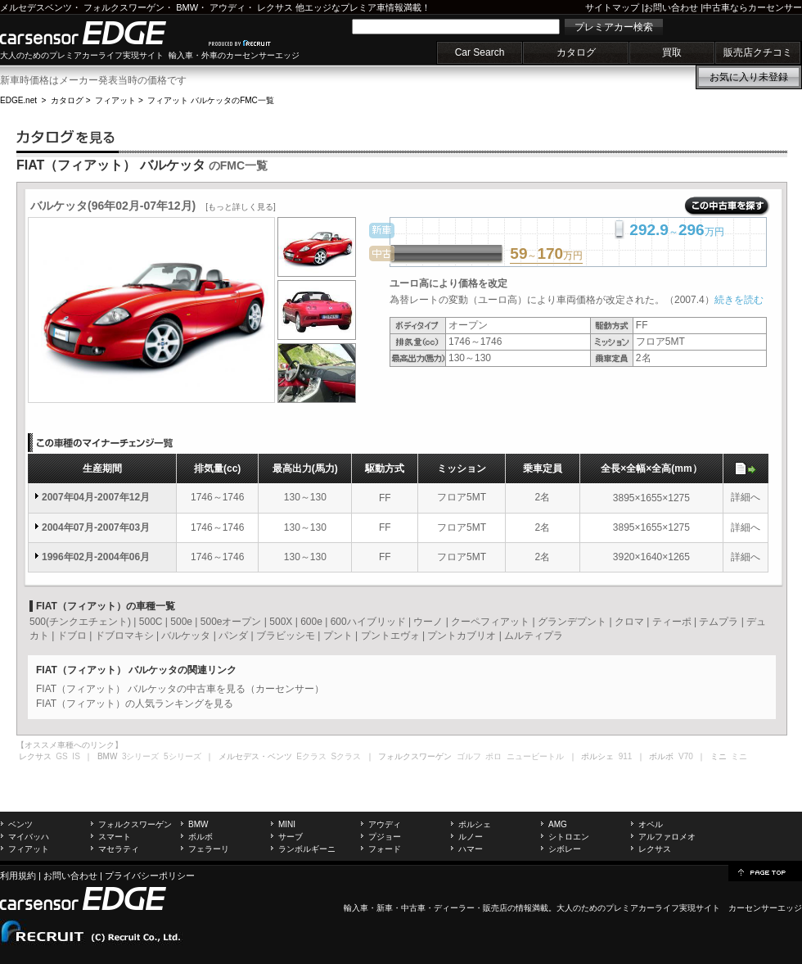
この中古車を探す (727, 206)
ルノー (470, 836)
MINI (286, 824)
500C (151, 621)
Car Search (480, 52)
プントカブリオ (461, 635)
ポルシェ (474, 824)
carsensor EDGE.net (100, 32)
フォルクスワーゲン (123, 7)
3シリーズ (141, 756)
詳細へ (745, 497)
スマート (114, 836)
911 (626, 756)
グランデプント (572, 621)
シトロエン (568, 836)
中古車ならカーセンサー (752, 7)
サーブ (290, 836)
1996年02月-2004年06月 (96, 557)
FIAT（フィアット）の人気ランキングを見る (134, 703)
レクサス (275, 7)
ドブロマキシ (124, 635)
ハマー (470, 848)
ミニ (739, 756)
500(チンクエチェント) (80, 621)
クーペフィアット (490, 621)
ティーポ (672, 621)
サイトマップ (612, 7)
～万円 (546, 254)
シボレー (564, 848)
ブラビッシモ (285, 635)
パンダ (233, 635)
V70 (685, 756)
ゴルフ (469, 756)
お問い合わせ (671, 7)
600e (311, 621)
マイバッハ (28, 836)
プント (338, 635)
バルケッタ (185, 635)
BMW (187, 7)
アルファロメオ (667, 836)
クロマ (629, 621)
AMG (557, 824)
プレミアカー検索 (613, 27)
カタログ (576, 52)
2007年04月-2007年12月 (96, 497)
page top (765, 871)
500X (280, 621)
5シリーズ (182, 756)
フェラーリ (208, 848)
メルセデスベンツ (36, 7)
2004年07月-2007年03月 (96, 527)
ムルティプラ (533, 635)
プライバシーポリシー (150, 875)
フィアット (115, 100)
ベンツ (20, 824)
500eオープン (231, 621)
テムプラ (718, 621)
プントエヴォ (390, 635)
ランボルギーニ (307, 848)
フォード (384, 848)
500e (181, 621)
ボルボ (200, 836)
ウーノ (428, 621)
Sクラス (346, 756)
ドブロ (72, 635)
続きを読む (739, 299)
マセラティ (118, 848)
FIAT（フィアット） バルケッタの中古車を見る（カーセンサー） (180, 689)
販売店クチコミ (757, 52)
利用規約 (18, 875)
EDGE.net (18, 100)
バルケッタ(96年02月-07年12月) (153, 205)
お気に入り (749, 77)
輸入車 (356, 907)
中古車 (413, 907)
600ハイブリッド (368, 621)
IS (75, 756)
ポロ (493, 756)
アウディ (228, 7)
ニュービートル (535, 756)
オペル (650, 824)
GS (61, 756)
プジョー (384, 836)
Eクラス (311, 756)
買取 (672, 52)
